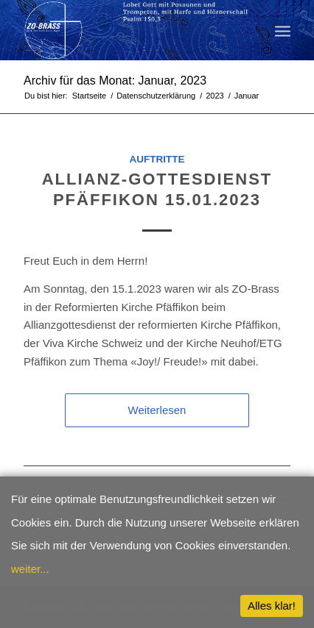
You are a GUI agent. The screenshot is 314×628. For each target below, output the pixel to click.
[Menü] (282, 30)
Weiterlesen (157, 410)
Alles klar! (272, 605)
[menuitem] (282, 30)
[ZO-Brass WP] (130, 30)
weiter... (30, 569)
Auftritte (157, 159)
